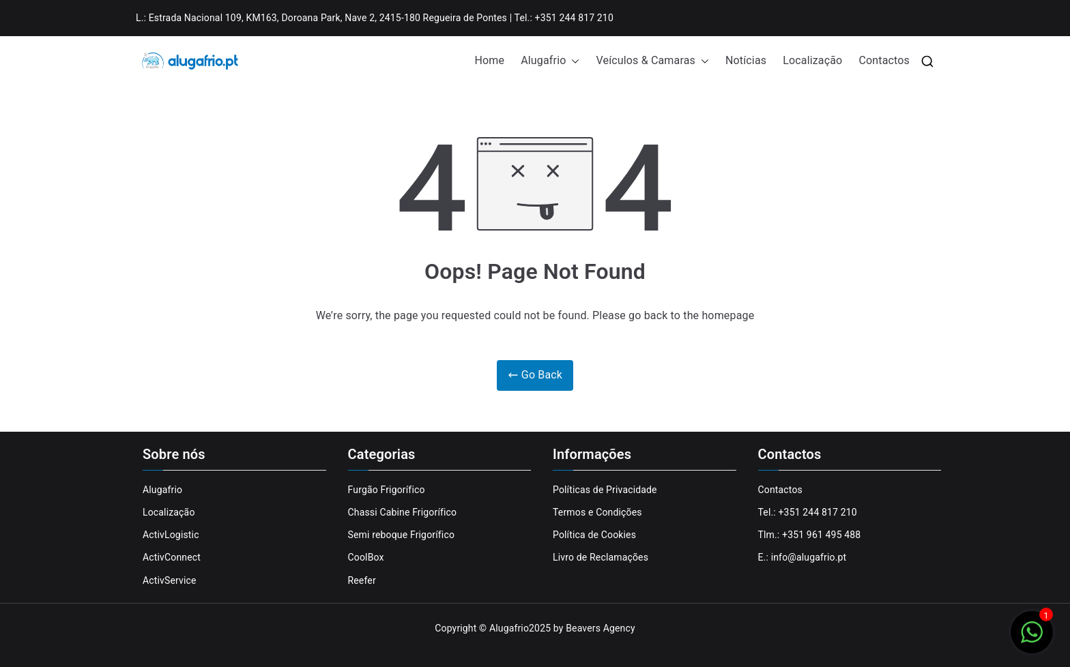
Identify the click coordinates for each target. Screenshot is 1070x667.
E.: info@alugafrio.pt (802, 557)
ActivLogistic (171, 534)
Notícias (745, 60)
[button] (572, 61)
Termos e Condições (597, 512)
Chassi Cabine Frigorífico (402, 512)
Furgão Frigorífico (386, 489)
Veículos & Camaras (652, 61)
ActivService (170, 580)
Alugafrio (550, 61)
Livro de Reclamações (600, 557)
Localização (812, 60)
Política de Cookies (594, 534)
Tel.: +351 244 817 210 (807, 512)
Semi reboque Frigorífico (401, 534)
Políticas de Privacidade (605, 489)
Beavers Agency (600, 628)
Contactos (884, 60)
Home (490, 60)
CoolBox (366, 557)
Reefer (362, 580)
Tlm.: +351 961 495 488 (809, 534)
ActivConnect (172, 557)
